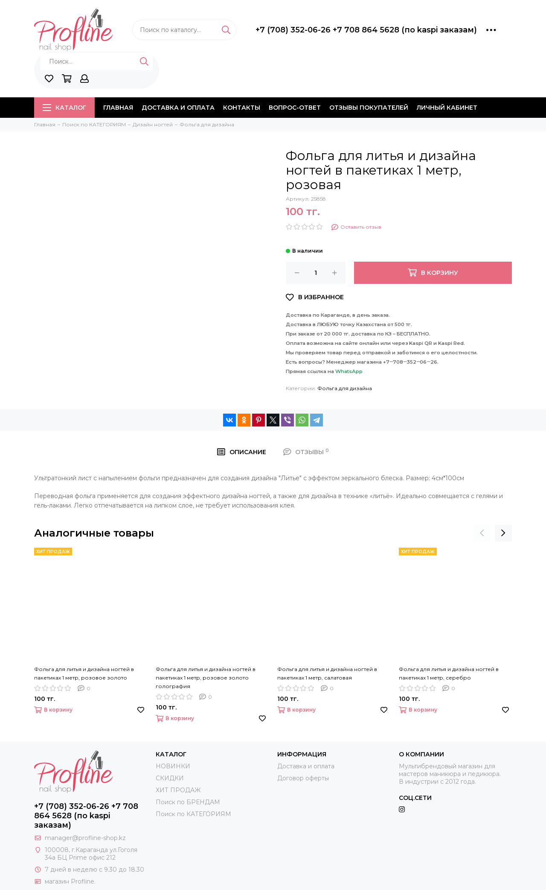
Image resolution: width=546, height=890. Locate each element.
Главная (118, 107)
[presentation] (482, 533)
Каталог (64, 107)
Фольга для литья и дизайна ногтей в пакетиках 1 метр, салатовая (327, 673)
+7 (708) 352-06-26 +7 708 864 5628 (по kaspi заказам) (366, 30)
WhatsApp (349, 371)
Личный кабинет (447, 107)
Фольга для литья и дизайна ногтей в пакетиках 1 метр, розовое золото (84, 673)
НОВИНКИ (173, 766)
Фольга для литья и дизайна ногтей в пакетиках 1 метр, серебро (449, 673)
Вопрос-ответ (295, 107)
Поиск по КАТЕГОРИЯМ (193, 814)
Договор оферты (303, 778)
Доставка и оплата (178, 107)
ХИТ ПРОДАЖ (178, 790)
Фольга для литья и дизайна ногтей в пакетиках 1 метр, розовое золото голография (206, 677)
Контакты (241, 107)
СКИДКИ (170, 778)
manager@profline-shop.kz (85, 838)
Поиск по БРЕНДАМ (188, 802)
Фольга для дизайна (344, 388)
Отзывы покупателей (368, 107)
